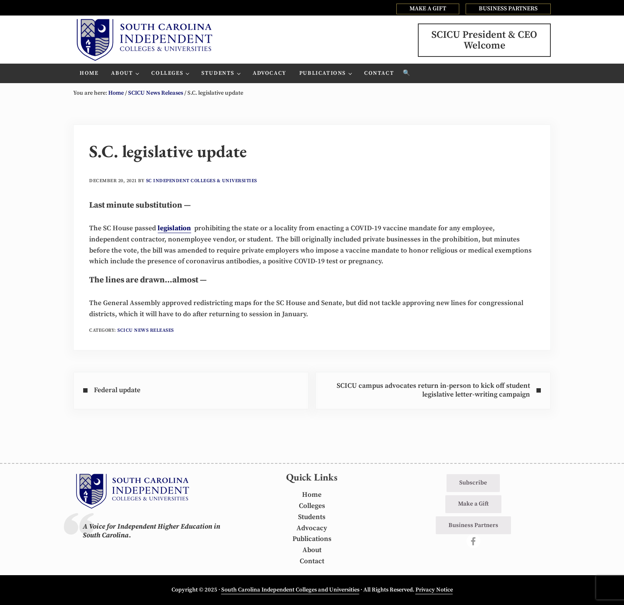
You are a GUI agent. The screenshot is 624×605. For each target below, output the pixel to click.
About (312, 550)
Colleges (312, 506)
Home (312, 494)
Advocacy (311, 528)
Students (312, 517)
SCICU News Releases (145, 330)
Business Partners (473, 525)
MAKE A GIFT (428, 8)
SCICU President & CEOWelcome (484, 40)
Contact (312, 561)
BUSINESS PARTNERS (508, 8)
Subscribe (473, 482)
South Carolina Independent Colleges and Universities (290, 589)
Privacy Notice (434, 589)
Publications (312, 539)
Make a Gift (473, 504)
